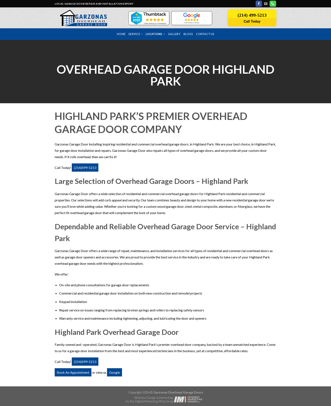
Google (114, 372)
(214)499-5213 (85, 168)
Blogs (188, 34)
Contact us (205, 34)
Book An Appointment (73, 372)
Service (135, 34)
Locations (155, 34)
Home (121, 34)
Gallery (174, 34)
